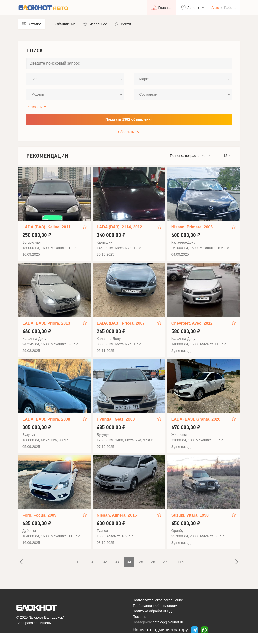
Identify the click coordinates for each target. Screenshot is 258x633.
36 (153, 562)
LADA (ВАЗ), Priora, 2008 (46, 419)
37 (165, 562)
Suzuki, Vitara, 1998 (190, 515)
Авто (215, 8)
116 (180, 562)
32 (105, 562)
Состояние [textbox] (148, 94)
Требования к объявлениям (155, 606)
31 (93, 562)
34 (129, 562)
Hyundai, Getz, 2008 (116, 419)
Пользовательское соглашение (158, 600)
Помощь (139, 617)
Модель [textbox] (37, 94)
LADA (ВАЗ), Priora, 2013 (46, 323)
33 (117, 562)
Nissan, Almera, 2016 (117, 515)
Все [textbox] (34, 79)
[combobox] (75, 79)
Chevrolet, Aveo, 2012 (192, 323)
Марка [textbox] (144, 79)
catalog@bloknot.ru (168, 622)
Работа (230, 8)
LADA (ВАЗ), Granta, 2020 (195, 419)
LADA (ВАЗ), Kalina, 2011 (46, 227)
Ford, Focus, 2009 (39, 515)
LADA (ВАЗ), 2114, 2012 (119, 227)
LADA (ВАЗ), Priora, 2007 (121, 323)
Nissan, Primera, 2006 (192, 227)
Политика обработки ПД (152, 611)
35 (141, 562)
